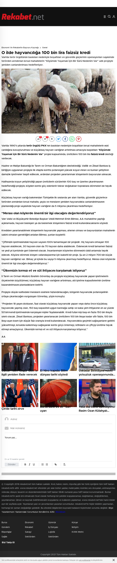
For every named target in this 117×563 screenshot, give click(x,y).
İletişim (75, 527)
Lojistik (51, 532)
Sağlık (4, 537)
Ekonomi (29, 522)
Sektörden (30, 537)
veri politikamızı (84, 560)
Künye (75, 522)
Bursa (4, 522)
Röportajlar (7, 532)
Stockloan (60, 512)
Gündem (6, 527)
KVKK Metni (77, 532)
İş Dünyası (53, 527)
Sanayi (28, 532)
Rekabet (29, 527)
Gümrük (52, 522)
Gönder (12, 464)
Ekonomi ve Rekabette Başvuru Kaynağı (20, 48)
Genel (44, 48)
